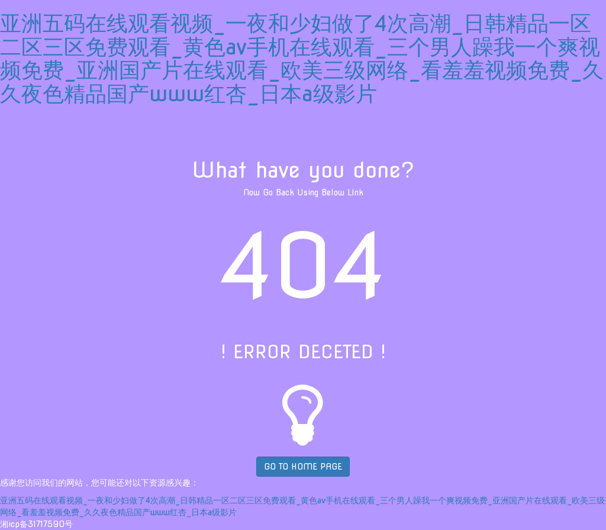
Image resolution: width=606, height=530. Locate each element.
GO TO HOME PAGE (303, 466)
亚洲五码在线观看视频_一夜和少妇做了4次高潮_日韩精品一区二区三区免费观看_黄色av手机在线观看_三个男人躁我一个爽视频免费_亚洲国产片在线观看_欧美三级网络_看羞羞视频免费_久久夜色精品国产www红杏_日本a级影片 (302, 58)
